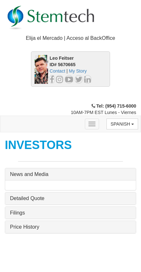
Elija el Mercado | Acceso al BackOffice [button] (70, 38)
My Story (77, 71)
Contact (57, 71)
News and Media (29, 174)
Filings (17, 212)
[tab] (70, 38)
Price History (24, 227)
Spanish (122, 124)
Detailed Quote (27, 198)
